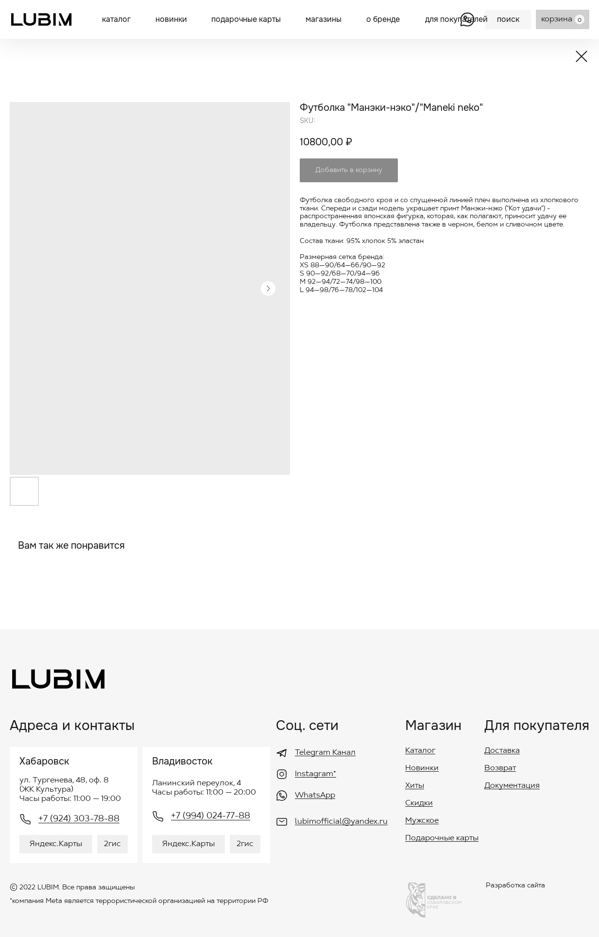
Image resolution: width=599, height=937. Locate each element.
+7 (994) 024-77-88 (210, 816)
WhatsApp (315, 795)
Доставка (502, 751)
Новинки (422, 768)
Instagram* (315, 774)
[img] (41, 19)
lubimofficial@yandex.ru (341, 822)
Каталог (420, 751)
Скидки (419, 803)
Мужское (422, 821)
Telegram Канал (325, 753)
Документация (512, 786)
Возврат (500, 768)
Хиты (414, 786)
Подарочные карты (442, 838)
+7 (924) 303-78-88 (79, 819)
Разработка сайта (515, 885)
